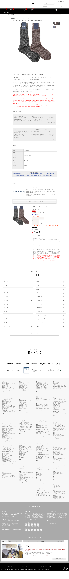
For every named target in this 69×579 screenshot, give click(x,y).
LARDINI (51, 5)
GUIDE (56, 10)
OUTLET (6, 12)
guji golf (37, 9)
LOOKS (24, 10)
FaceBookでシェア (37, 229)
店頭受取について (36, 235)
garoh (44, 9)
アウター (49, 6)
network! (50, 9)
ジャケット (53, 6)
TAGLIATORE (55, 5)
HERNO (59, 5)
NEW (6, 9)
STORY (31, 10)
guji (48, 5)
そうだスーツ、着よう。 (60, 6)
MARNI (62, 5)
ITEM (18, 10)
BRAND (11, 10)
